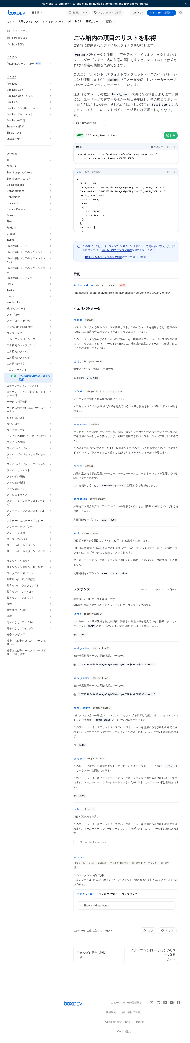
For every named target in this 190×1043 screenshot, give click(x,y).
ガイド (10, 22)
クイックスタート (53, 22)
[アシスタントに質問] (174, 147)
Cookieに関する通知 (117, 1021)
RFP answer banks (136, 3)
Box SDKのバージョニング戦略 (103, 256)
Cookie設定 (124, 1031)
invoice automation (105, 3)
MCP (78, 22)
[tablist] (119, 172)
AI (69, 22)
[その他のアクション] (102, 123)
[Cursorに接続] (86, 123)
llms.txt (140, 1021)
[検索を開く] (78, 12)
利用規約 (111, 1012)
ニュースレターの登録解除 (124, 1002)
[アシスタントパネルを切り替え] (108, 12)
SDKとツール (93, 22)
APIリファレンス (29, 22)
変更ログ (111, 22)
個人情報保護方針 (132, 1012)
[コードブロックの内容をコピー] (168, 147)
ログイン (137, 12)
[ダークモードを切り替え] (180, 12)
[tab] (79, 172)
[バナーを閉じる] (185, 3)
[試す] (171, 135)
